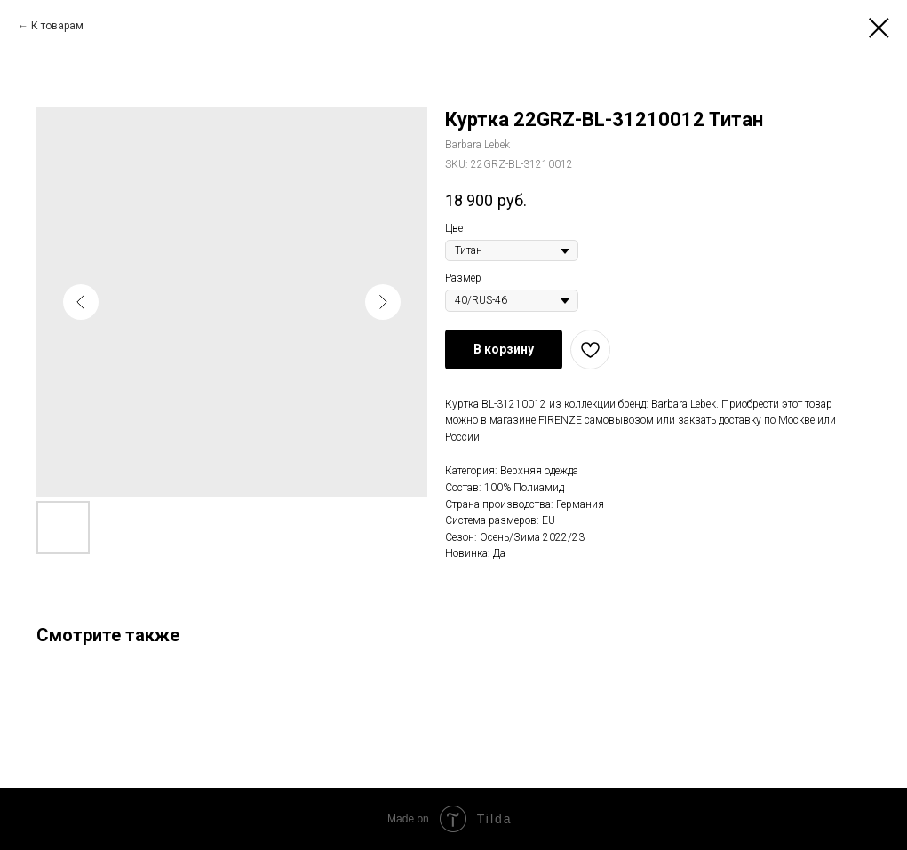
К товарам (57, 26)
